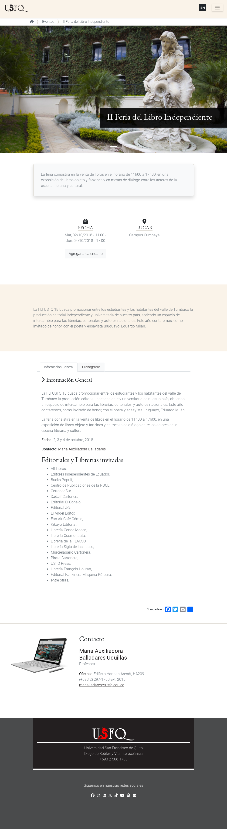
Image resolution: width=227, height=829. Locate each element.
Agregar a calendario (86, 253)
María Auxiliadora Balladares (82, 449)
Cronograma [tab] (91, 367)
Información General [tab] (59, 367)
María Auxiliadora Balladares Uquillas (103, 654)
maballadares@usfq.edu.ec (101, 685)
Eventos (48, 22)
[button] (17, 89)
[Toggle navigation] (217, 8)
